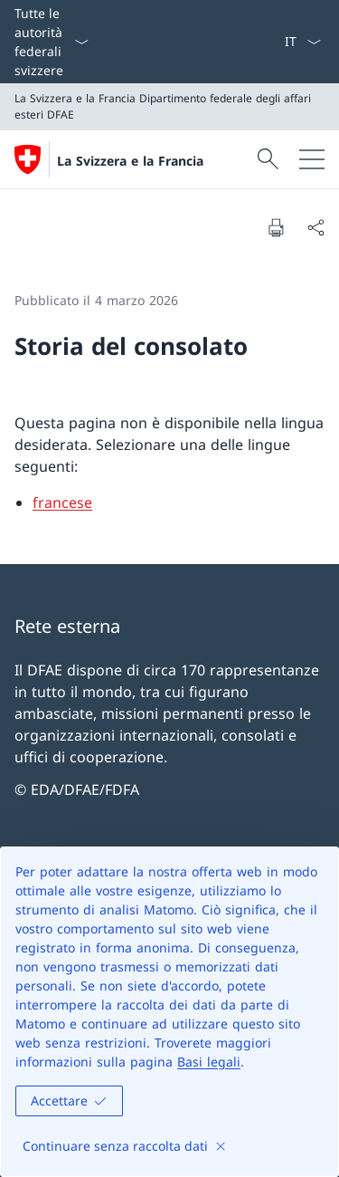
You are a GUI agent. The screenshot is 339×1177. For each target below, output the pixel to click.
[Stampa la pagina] (276, 227)
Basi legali (208, 1061)
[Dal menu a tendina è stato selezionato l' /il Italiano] (302, 41)
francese (62, 502)
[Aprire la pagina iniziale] (108, 159)
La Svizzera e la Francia (130, 160)
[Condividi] (315, 227)
